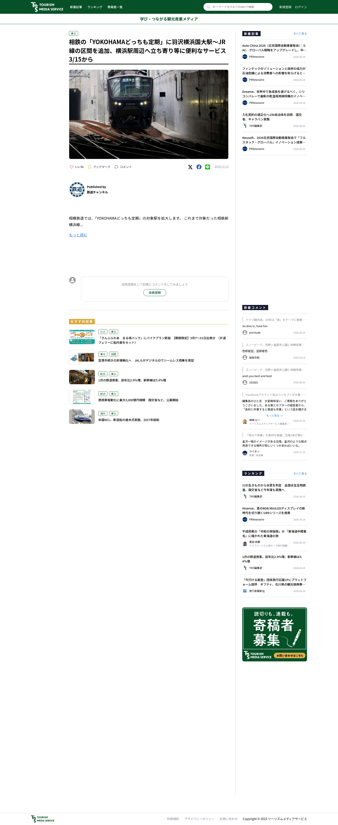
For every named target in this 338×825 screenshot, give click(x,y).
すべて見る (300, 33)
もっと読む (78, 235)
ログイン (301, 7)
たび (102, 331)
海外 (102, 413)
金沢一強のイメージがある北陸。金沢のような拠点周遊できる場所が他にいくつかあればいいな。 (274, 443)
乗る (73, 33)
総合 (102, 374)
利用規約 (173, 819)
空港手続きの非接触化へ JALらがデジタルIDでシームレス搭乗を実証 (146, 360)
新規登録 (285, 7)
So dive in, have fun (255, 326)
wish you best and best (257, 376)
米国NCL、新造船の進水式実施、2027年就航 (128, 420)
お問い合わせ (229, 819)
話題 (113, 354)
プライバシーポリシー (199, 819)
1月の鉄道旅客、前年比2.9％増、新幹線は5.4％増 (132, 380)
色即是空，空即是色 (255, 351)
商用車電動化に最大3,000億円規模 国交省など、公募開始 (138, 400)
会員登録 (155, 292)
